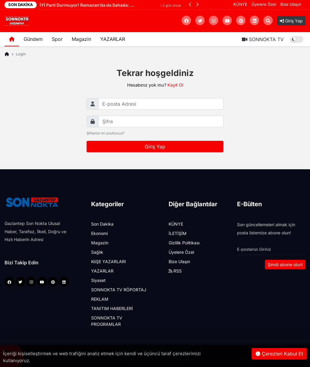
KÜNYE (240, 4)
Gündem (33, 39)
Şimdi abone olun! (285, 264)
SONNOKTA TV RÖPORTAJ (118, 289)
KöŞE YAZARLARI (108, 261)
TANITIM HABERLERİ (112, 308)
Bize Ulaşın (290, 4)
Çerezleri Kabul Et (279, 354)
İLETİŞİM (177, 233)
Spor (57, 39)
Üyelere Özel (264, 4)
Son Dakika (102, 223)
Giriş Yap (291, 20)
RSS (175, 270)
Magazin (81, 39)
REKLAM (99, 299)
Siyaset (98, 280)
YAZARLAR (112, 39)
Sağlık (97, 252)
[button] (190, 4)
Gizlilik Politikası (184, 242)
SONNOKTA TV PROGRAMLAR (106, 321)
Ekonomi (99, 233)
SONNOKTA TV (263, 39)
